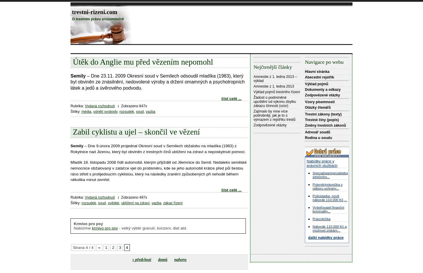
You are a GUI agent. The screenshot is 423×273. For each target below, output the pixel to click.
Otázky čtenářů (318, 107)
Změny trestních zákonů (325, 125)
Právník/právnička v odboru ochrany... (328, 186)
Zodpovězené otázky (270, 125)
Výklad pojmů (316, 84)
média (86, 112)
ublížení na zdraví (135, 203)
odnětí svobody (105, 112)
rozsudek (126, 112)
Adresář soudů (317, 132)
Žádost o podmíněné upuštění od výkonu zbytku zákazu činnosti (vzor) (275, 102)
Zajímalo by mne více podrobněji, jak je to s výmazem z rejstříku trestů (275, 115)
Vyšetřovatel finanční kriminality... (328, 209)
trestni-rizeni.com (94, 12)
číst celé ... (231, 98)
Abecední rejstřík (319, 77)
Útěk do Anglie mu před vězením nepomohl (143, 62)
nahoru (180, 259)
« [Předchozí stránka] (99, 247)
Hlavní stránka (317, 72)
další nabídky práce (326, 237)
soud (140, 112)
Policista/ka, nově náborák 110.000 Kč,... (330, 198)
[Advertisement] (177, 49)
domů (162, 259)
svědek (113, 203)
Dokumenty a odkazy (323, 90)
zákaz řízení (173, 203)
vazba (150, 112)
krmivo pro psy (105, 228)
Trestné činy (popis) (322, 120)
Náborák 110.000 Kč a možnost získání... (330, 228)
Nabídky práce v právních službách (322, 163)
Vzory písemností (320, 102)
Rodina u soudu (318, 138)
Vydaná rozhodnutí (100, 106)
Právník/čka (321, 219)
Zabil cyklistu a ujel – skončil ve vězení (136, 132)
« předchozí (141, 259)
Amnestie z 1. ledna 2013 (274, 86)
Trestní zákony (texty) (323, 114)
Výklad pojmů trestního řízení (277, 92)
